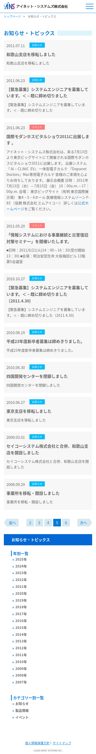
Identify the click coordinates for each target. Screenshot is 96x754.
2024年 (21, 566)
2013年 (21, 641)
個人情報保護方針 (37, 743)
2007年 (21, 682)
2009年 (21, 668)
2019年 (21, 600)
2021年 (21, 586)
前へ (12, 522)
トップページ (12, 16)
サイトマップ (62, 743)
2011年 (21, 654)
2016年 (21, 620)
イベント (22, 717)
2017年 (21, 613)
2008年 (21, 675)
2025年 (21, 559)
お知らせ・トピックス (31, 540)
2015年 (21, 627)
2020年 (21, 593)
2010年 (21, 661)
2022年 (21, 579)
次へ (83, 522)
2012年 (21, 647)
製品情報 (22, 710)
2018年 (21, 606)
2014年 (21, 634)
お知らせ (22, 703)
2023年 (21, 572)
